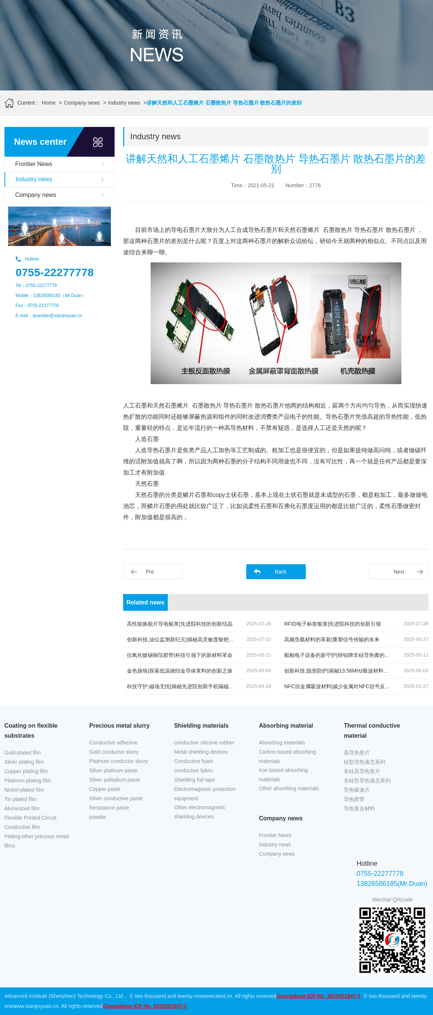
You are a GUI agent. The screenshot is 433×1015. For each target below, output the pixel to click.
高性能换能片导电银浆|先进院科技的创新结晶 (179, 624)
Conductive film (22, 827)
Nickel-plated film (24, 790)
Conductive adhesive (113, 743)
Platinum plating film (27, 780)
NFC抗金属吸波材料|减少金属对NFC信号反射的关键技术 (350, 686)
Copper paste (105, 789)
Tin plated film (20, 799)
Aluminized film (21, 808)
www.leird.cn (217, 996)
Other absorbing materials (289, 788)
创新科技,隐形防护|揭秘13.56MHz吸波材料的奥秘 (341, 671)
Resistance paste (109, 808)
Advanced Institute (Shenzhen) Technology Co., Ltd (63, 996)
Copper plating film (26, 771)
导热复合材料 (359, 808)
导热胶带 (354, 799)
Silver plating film (24, 762)
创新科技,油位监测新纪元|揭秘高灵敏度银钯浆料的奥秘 (191, 639)
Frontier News (33, 164)
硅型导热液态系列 (364, 762)
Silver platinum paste (113, 770)
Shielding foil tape (194, 780)
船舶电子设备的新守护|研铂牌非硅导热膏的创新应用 (344, 655)
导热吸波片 (357, 790)
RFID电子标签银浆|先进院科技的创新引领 (332, 624)
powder (97, 817)
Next (399, 572)
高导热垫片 (357, 753)
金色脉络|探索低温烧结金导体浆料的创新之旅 (179, 671)
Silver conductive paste (116, 798)
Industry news (124, 103)
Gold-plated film (22, 753)
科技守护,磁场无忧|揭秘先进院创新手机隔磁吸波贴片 (188, 686)
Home (48, 103)
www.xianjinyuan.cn (35, 1006)
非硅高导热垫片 (362, 771)
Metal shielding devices (201, 752)
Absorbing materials (282, 743)
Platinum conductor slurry (118, 761)
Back (280, 572)
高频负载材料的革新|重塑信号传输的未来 (331, 639)
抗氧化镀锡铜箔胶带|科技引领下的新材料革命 (179, 655)
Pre (150, 572)
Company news (82, 103)
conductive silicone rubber (204, 743)
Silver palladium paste (114, 780)
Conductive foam (193, 761)
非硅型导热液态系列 (367, 780)
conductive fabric (193, 770)
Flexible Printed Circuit (30, 818)
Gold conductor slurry (114, 752)
